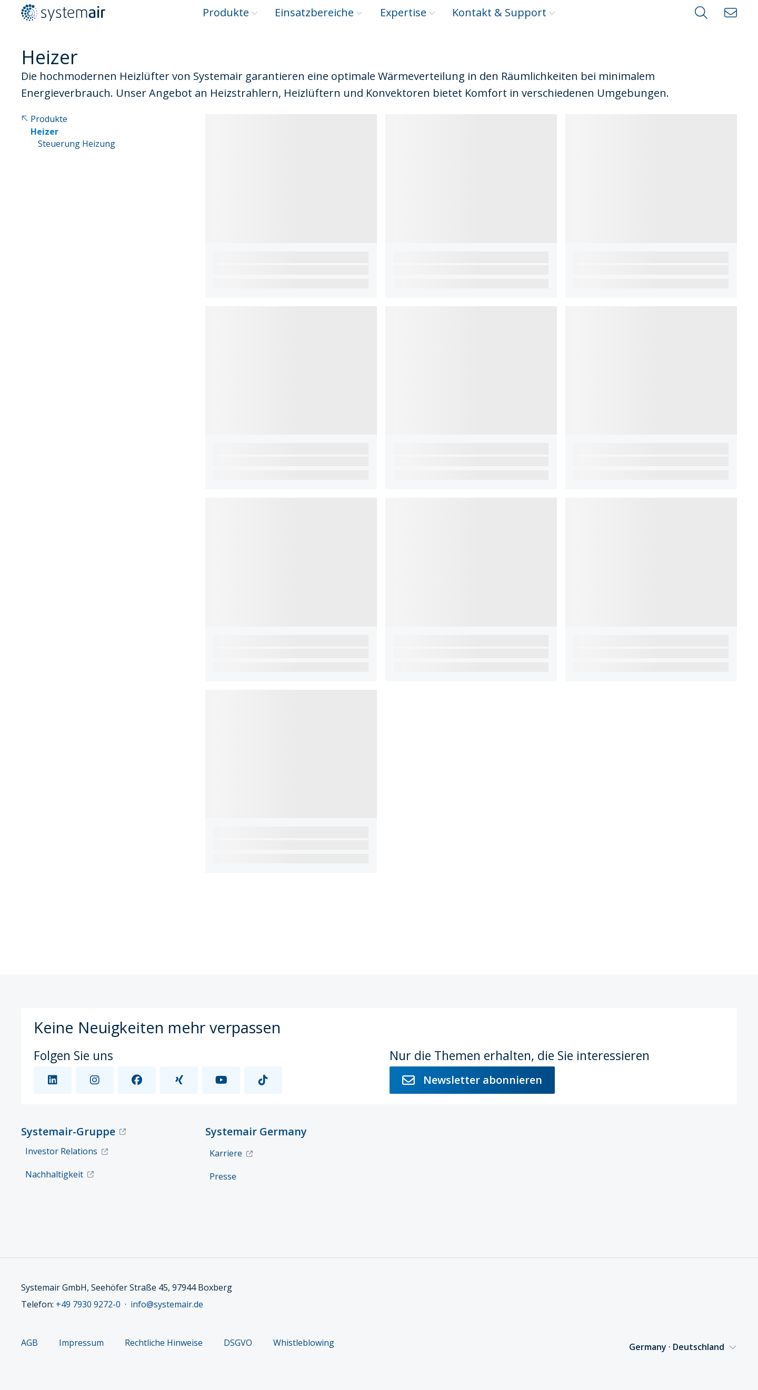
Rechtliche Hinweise (164, 1343)
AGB (29, 1343)
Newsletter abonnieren (472, 1080)
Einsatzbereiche (319, 12)
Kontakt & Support (503, 12)
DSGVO (238, 1343)
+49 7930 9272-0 (88, 1304)
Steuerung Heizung (76, 144)
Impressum (81, 1343)
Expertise (407, 12)
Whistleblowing (303, 1343)
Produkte (230, 12)
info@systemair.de (167, 1304)
